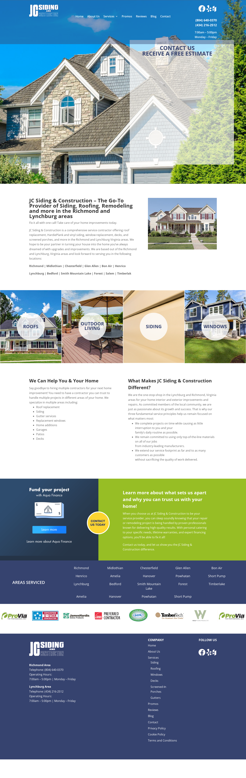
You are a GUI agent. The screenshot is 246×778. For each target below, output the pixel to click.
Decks (154, 681)
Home (79, 16)
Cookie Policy (156, 734)
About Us (93, 16)
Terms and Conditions (162, 740)
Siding (155, 662)
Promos (127, 16)
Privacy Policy (157, 728)
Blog (153, 16)
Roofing (156, 668)
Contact (165, 16)
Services (108, 16)
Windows (157, 675)
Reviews (141, 16)
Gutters (156, 698)
